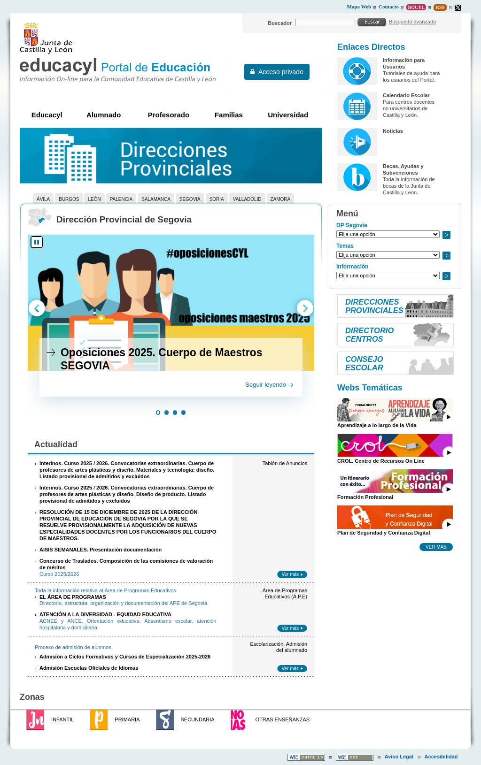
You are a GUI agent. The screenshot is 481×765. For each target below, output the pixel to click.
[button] (158, 413)
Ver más (290, 574)
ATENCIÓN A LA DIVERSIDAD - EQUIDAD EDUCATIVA (105, 614)
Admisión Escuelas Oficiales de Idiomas (88, 668)
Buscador (280, 23)
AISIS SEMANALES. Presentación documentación (100, 549)
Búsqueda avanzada (412, 21)
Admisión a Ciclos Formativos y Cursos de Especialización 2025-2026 (124, 656)
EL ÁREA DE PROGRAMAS (72, 597)
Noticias (393, 131)
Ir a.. (446, 234)
